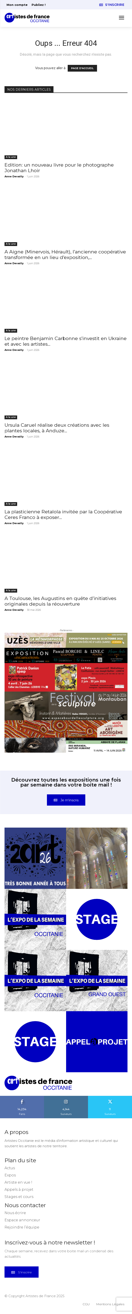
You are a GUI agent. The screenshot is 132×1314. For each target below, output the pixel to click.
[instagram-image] (35, 858)
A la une (11, 157)
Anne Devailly (14, 176)
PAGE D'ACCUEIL (82, 68)
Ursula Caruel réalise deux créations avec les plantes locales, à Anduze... (57, 427)
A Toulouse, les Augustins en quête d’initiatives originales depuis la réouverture (60, 601)
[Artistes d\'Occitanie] (28, 17)
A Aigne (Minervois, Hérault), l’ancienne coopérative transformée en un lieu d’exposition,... (65, 254)
